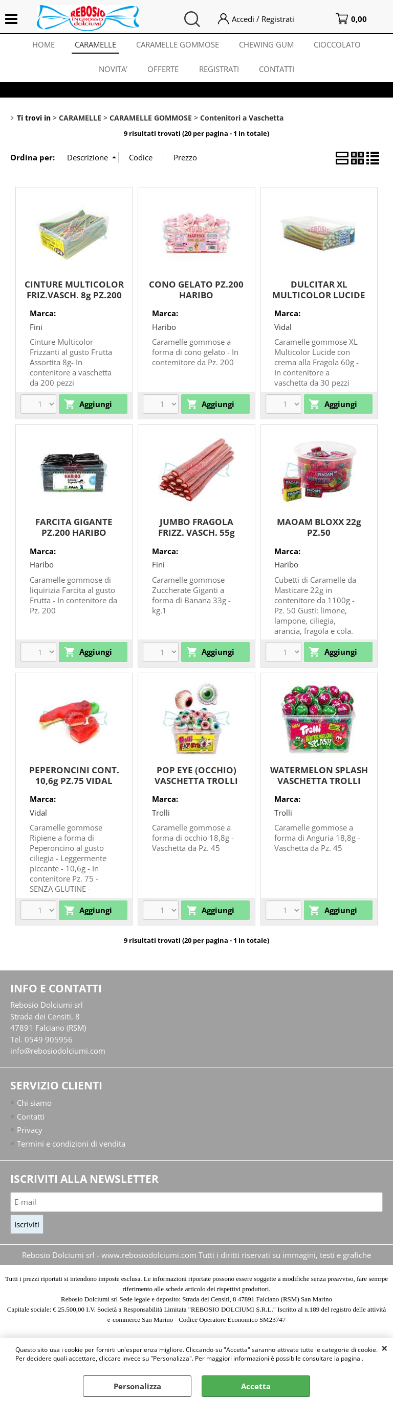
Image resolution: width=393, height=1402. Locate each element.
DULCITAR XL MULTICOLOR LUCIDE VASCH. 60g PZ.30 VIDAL (318, 302)
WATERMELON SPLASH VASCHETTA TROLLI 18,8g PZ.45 (319, 782)
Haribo (164, 329)
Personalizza (137, 1386)
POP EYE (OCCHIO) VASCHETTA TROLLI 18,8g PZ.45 (196, 782)
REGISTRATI (219, 70)
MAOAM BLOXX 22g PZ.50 (319, 529)
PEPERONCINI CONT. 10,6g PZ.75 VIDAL (74, 777)
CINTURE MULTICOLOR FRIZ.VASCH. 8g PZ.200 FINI (74, 296)
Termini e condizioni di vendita (71, 1145)
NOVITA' (112, 70)
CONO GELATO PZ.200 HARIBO (196, 291)
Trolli (161, 815)
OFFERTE (163, 70)
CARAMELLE (95, 45)
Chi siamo (34, 1105)
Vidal (283, 329)
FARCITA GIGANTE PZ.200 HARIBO (74, 529)
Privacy (29, 1132)
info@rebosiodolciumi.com (57, 1053)
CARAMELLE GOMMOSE (177, 45)
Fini (36, 329)
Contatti (31, 1118)
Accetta (256, 1386)
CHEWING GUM (266, 45)
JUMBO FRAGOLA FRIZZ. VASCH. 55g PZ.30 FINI (196, 534)
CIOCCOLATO (338, 45)
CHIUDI (384, 1348)
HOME (42, 45)
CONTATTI (277, 70)
